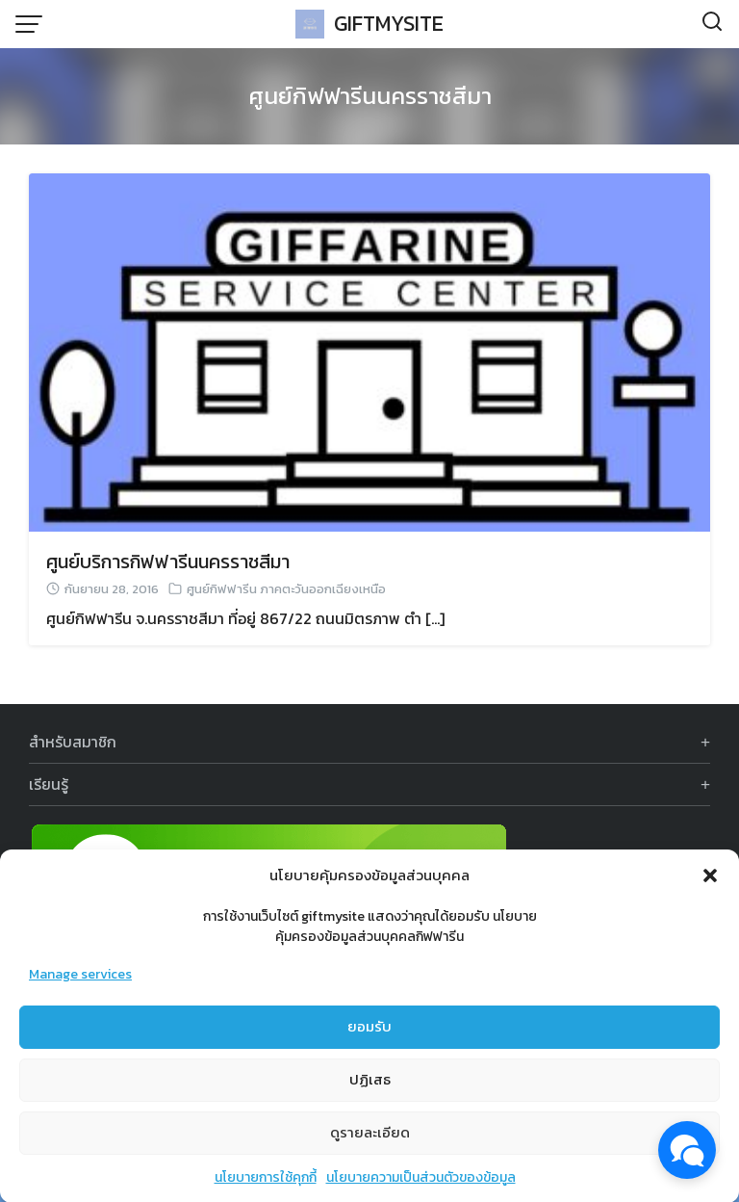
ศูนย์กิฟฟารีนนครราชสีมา (370, 96)
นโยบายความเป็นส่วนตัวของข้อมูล (421, 1191)
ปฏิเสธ (370, 1093)
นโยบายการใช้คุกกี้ (266, 1191)
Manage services (80, 988)
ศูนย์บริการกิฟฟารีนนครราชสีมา (168, 561)
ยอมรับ (369, 1040)
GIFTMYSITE (389, 23)
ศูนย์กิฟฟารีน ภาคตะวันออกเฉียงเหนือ (286, 589)
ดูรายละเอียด (370, 1146)
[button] (710, 889)
